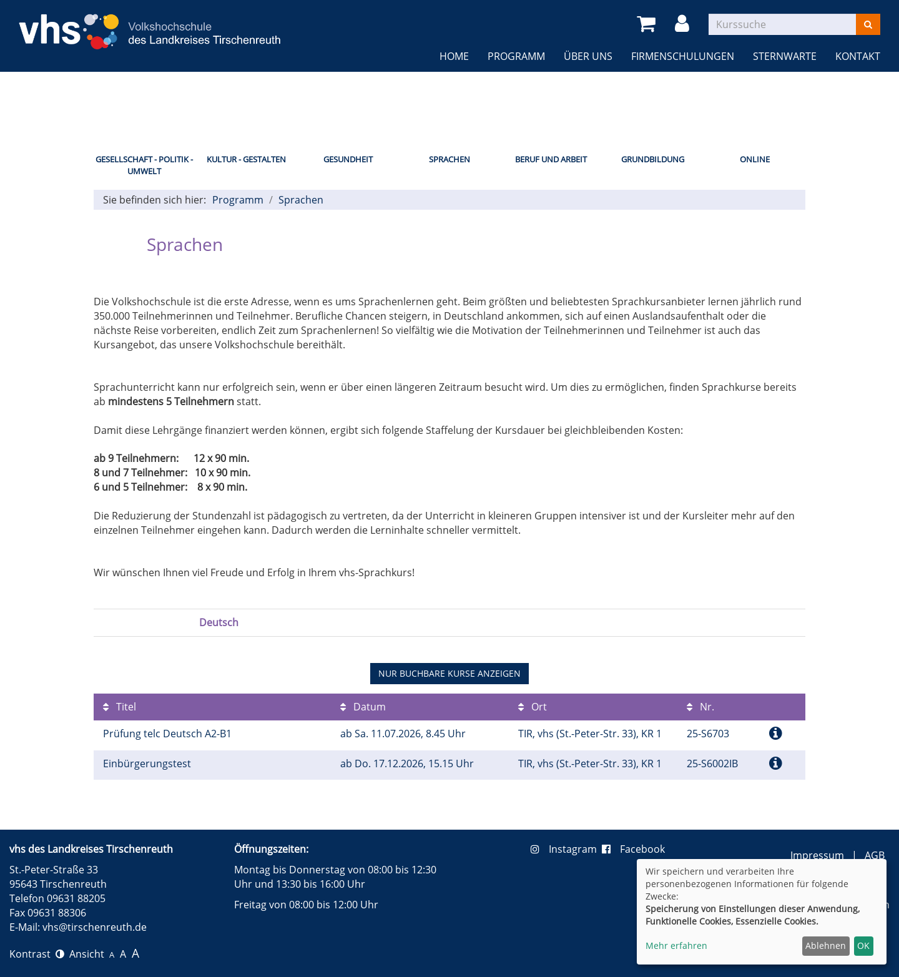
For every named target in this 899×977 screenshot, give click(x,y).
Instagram (566, 849)
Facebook (633, 849)
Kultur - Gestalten (246, 159)
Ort (532, 707)
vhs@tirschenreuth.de (94, 927)
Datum (363, 707)
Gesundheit (348, 159)
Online (755, 159)
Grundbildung (652, 159)
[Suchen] (868, 24)
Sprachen (449, 159)
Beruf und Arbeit (551, 159)
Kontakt (857, 56)
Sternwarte (785, 56)
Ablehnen (825, 945)
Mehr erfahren (676, 945)
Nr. (700, 707)
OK (863, 945)
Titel (119, 707)
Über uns (588, 56)
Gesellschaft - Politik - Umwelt (144, 165)
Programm (516, 56)
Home (454, 56)
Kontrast (36, 954)
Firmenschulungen (682, 56)
